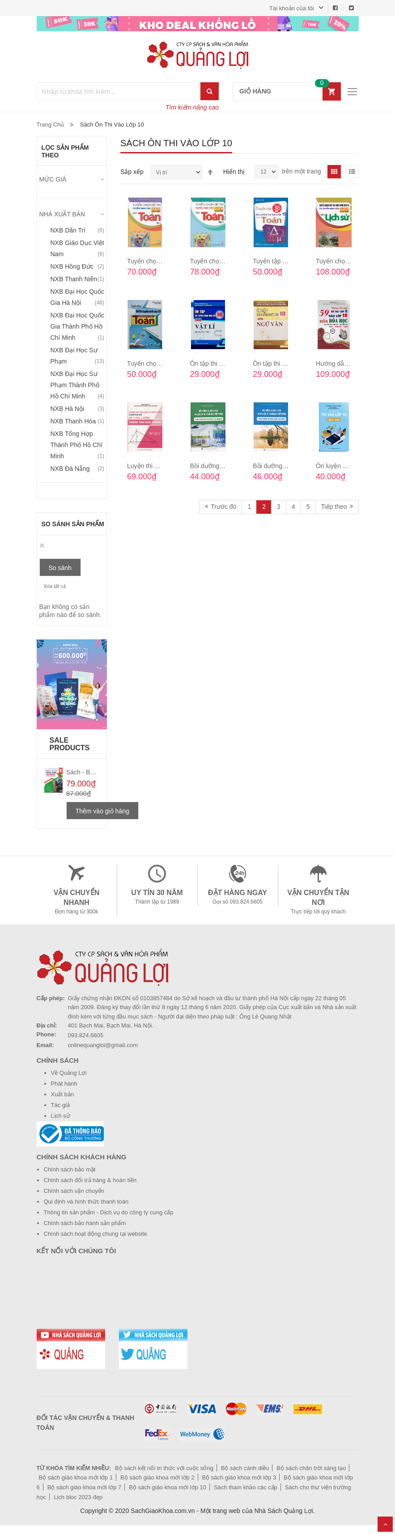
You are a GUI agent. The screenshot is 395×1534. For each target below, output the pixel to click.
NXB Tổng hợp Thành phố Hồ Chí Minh (76, 445)
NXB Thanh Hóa (73, 421)
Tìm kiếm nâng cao (192, 107)
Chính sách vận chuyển (74, 1190)
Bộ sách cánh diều (245, 1468)
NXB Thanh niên (74, 279)
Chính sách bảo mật (70, 1169)
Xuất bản (62, 1094)
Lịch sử (60, 1115)
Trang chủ (50, 124)
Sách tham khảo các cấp (245, 1487)
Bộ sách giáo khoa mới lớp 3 (239, 1477)
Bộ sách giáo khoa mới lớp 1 (76, 1477)
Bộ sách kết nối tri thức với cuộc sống (164, 1468)
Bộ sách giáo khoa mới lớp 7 (84, 1487)
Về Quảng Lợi (69, 1072)
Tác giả (60, 1105)
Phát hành (64, 1083)
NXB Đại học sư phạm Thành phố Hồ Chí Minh (75, 385)
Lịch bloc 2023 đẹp (78, 1497)
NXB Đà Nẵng (70, 468)
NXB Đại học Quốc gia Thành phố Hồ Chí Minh (77, 326)
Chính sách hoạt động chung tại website (96, 1233)
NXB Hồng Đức (72, 266)
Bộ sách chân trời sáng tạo (311, 1468)
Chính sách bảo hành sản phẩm (85, 1223)
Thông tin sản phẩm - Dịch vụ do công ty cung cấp (109, 1212)
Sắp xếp (132, 171)
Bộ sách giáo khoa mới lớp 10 (167, 1487)
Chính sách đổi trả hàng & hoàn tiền (90, 1180)
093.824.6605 (86, 1035)
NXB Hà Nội (68, 408)
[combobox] (119, 91)
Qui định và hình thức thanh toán (86, 1201)
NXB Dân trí (68, 230)
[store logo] (198, 54)
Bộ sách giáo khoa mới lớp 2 (157, 1477)
